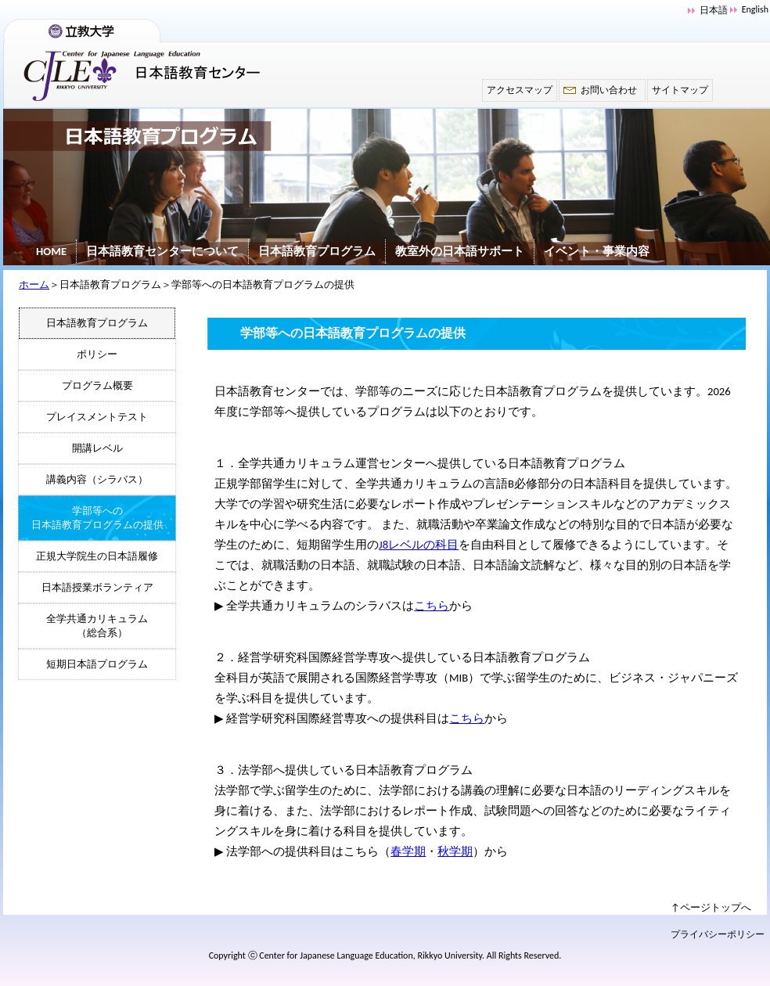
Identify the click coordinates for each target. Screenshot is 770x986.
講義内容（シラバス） (97, 479)
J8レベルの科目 (419, 545)
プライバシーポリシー (718, 934)
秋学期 (455, 851)
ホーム (34, 284)
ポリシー (97, 354)
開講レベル (97, 448)
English (755, 9)
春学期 (408, 851)
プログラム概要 (97, 385)
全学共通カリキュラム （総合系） (97, 625)
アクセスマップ (519, 90)
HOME (51, 251)
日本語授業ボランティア (97, 587)
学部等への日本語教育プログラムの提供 (97, 517)
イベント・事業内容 (596, 251)
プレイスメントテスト (97, 416)
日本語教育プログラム (317, 251)
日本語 (714, 10)
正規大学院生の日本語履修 (97, 556)
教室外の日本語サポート (459, 251)
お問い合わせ (609, 90)
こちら (431, 606)
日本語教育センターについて (162, 251)
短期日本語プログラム (97, 664)
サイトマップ (680, 90)
